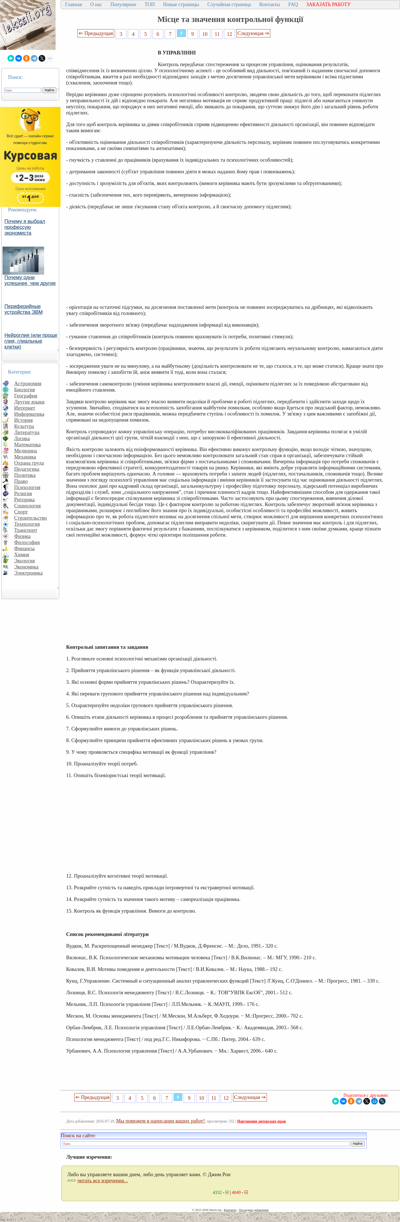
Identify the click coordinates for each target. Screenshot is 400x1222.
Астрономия (27, 383)
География (25, 396)
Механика (25, 457)
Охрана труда (29, 463)
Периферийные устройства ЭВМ (23, 309)
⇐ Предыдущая (96, 33)
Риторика (24, 499)
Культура (24, 426)
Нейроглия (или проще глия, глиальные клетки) (31, 341)
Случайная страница (229, 4)
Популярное (123, 4)
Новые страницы (181, 4)
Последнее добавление (253, 1209)
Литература (26, 432)
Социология (27, 506)
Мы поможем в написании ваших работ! (160, 1121)
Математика (27, 444)
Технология (27, 524)
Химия (21, 554)
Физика (22, 536)
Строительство (30, 518)
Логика (22, 438)
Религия (23, 493)
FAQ (293, 4)
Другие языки (29, 402)
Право (21, 481)
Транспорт (25, 530)
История (23, 420)
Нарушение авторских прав (261, 1121)
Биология (24, 389)
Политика (25, 475)
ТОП (150, 4)
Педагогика (26, 469)
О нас (96, 4)
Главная (73, 4)
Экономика (26, 567)
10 (205, 34)
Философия (27, 542)
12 (229, 34)
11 (217, 34)
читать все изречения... (102, 1180)
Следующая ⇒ (253, 33)
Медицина (25, 451)
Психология (27, 487)
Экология (24, 561)
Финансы (24, 548)
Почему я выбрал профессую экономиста (24, 227)
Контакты (269, 4)
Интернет (24, 408)
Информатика (29, 414)
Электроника (28, 573)
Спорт (21, 512)
